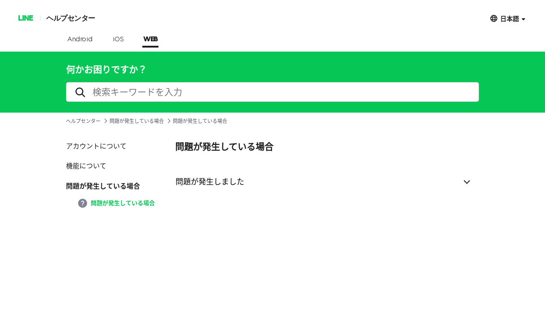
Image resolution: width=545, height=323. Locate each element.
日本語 (509, 18)
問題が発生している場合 (137, 120)
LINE (25, 17)
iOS (118, 39)
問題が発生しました (210, 181)
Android (80, 39)
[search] (272, 92)
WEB (150, 39)
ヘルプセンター (70, 17)
